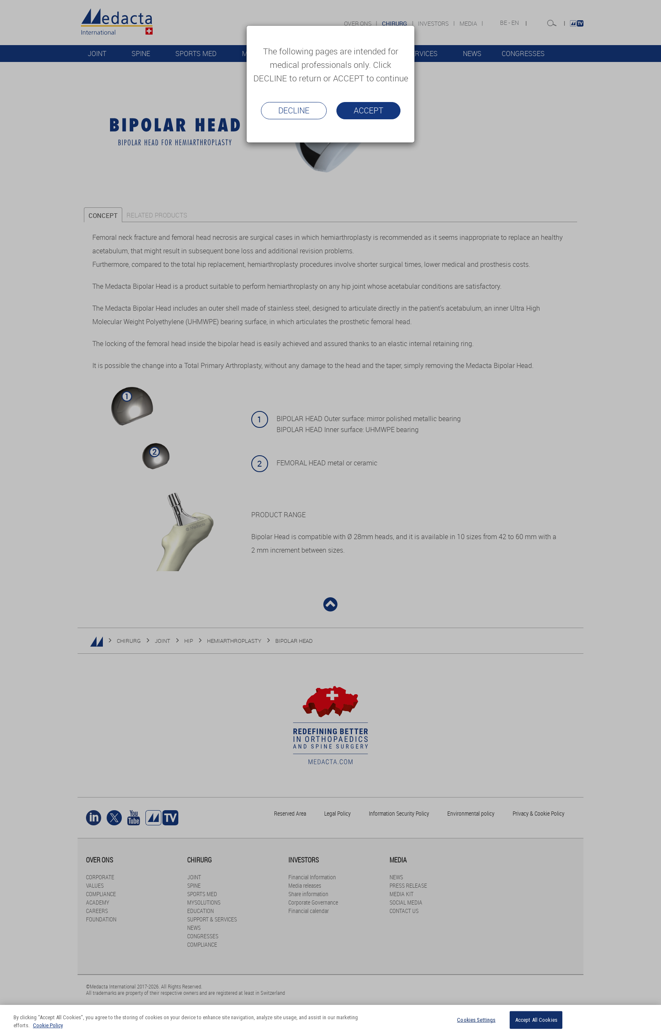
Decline (293, 110)
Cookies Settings (476, 1020)
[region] (330, 1019)
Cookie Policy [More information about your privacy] (48, 1025)
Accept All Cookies (536, 1020)
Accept (368, 110)
